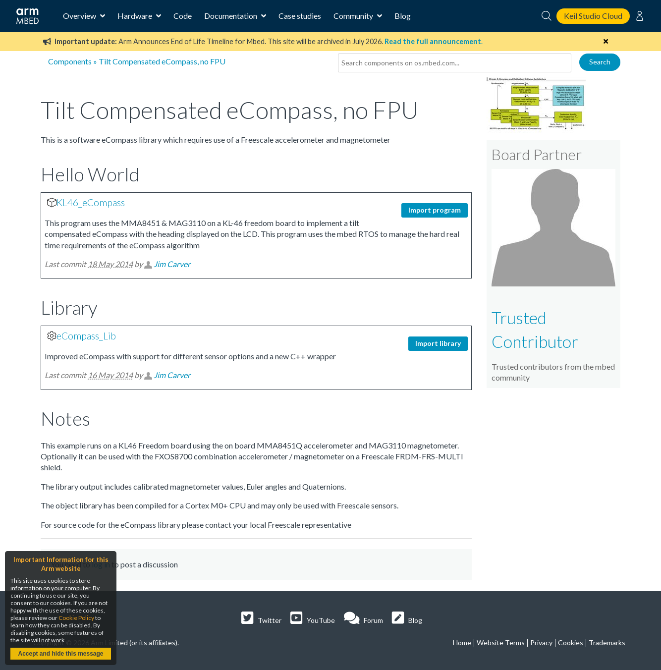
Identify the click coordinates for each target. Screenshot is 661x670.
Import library (438, 343)
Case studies (299, 15)
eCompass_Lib (86, 335)
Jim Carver (172, 264)
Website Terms (501, 642)
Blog (402, 15)
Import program (434, 210)
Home (462, 642)
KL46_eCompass (90, 202)
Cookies (570, 642)
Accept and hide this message (60, 653)
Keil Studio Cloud (593, 15)
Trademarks (607, 642)
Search (599, 61)
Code (182, 15)
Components (70, 61)
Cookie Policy (76, 617)
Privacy (541, 642)
